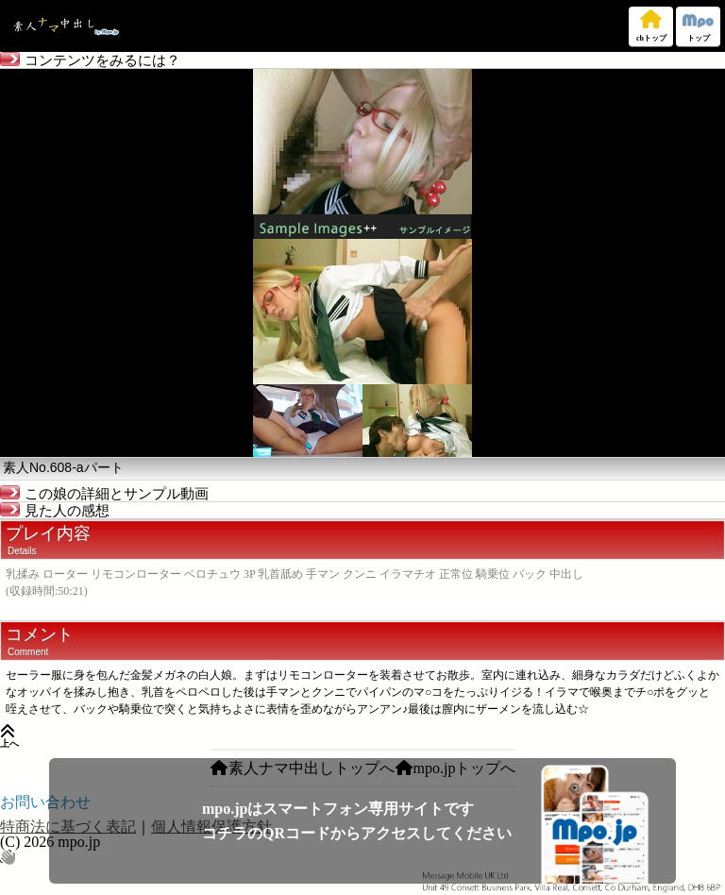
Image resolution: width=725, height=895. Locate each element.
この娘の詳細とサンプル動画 (104, 493)
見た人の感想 (55, 510)
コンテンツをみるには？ (90, 60)
